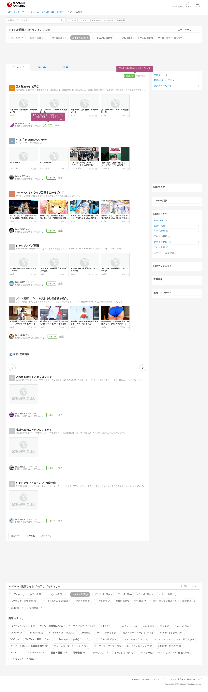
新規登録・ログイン (164, 80)
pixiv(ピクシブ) (82, 639)
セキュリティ (185, 639)
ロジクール (109, 20)
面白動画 (16, 607)
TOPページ (136, 679)
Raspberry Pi (36, 652)
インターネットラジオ (135, 639)
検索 (64, 20)
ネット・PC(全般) (177, 652)
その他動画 (58, 37)
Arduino (16, 652)
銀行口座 (121, 20)
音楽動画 (35, 607)
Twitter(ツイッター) (171, 632)
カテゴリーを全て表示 (165, 253)
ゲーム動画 (145, 37)
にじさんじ (84, 20)
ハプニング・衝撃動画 (23, 601)
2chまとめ (108, 626)
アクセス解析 (107, 639)
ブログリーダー (162, 75)
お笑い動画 (37, 37)
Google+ (16, 632)
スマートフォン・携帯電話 (46, 626)
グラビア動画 (103, 37)
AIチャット (129, 626)
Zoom (63, 639)
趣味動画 (188, 601)
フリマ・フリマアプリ (107, 646)
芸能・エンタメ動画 (164, 601)
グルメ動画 (124, 37)
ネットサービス (149, 652)
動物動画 (122, 601)
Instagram (36, 632)
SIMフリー (96, 20)
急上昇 (42, 67)
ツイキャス (17, 646)
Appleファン (100, 652)
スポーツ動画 (167, 594)
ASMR (164, 626)
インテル (72, 20)
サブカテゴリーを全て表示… (171, 38)
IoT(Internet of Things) (62, 632)
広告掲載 (182, 679)
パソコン (17, 626)
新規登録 (146, 679)
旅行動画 (140, 601)
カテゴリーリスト (187, 29)
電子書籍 (79, 652)
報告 (57, 124)
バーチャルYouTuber (55, 601)
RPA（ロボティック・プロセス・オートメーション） (124, 632)
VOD (14, 639)
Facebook (182, 626)
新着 (65, 67)
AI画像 (148, 626)
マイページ (156, 679)
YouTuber (17, 37)
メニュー (197, 6)
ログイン (188, 6)
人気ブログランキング (16, 4)
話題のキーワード (163, 86)
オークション (123, 652)
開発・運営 (59, 652)
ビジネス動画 (82, 601)
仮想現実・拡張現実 (170, 646)
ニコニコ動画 (39, 646)
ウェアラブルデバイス (81, 626)
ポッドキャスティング (139, 646)
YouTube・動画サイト (39, 639)
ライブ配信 (103, 601)
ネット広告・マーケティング (71, 646)
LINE (85, 632)
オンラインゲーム (22, 659)
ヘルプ (199, 679)
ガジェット (162, 639)
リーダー (176, 6)
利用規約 (191, 679)
